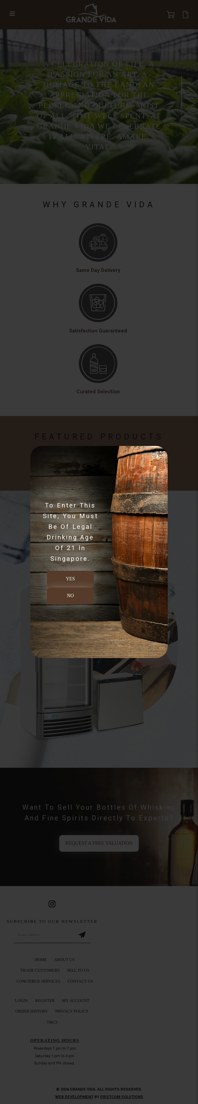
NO (70, 595)
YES (70, 578)
